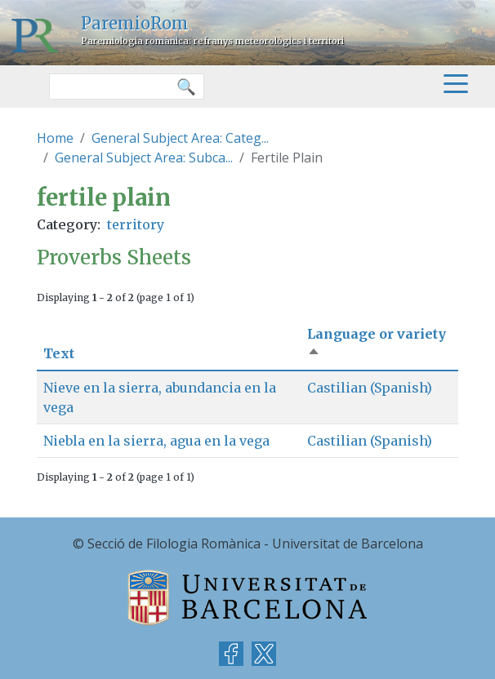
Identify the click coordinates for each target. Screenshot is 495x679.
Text (58, 353)
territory (135, 224)
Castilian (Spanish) (369, 387)
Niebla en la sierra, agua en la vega (156, 441)
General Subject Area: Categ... (180, 138)
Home (55, 138)
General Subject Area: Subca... (144, 157)
